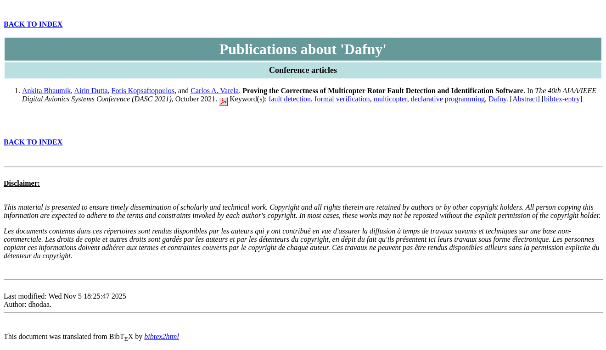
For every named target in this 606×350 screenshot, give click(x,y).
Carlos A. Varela (215, 90)
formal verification (342, 99)
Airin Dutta (90, 90)
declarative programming (448, 99)
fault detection (290, 99)
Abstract (524, 99)
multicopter (390, 99)
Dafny (497, 99)
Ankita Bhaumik (46, 90)
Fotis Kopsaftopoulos (143, 90)
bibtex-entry (562, 99)
